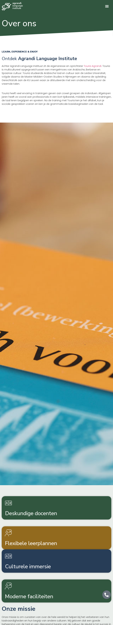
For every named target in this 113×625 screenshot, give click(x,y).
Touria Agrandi (92, 66)
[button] (107, 6)
